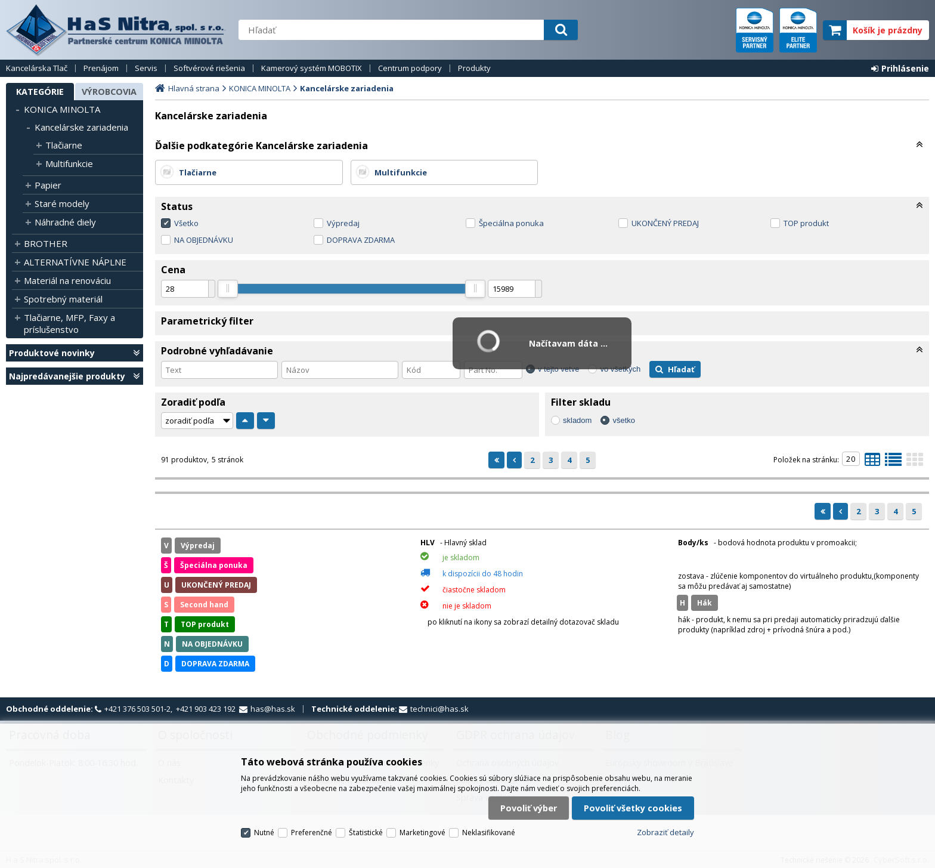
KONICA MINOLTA (62, 109)
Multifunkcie (69, 163)
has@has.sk (272, 708)
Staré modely (62, 203)
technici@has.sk (439, 708)
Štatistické (366, 832)
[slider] (228, 289)
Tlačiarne (63, 145)
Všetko (186, 223)
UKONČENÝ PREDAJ (665, 223)
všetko (623, 420)
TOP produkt (806, 223)
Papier (48, 185)
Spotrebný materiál (63, 299)
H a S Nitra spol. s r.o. (116, 30)
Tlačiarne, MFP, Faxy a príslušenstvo (69, 323)
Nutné (264, 832)
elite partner (798, 30)
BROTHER (45, 243)
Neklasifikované (488, 832)
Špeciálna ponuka (511, 223)
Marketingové (422, 832)
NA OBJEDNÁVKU (203, 239)
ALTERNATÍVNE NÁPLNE (75, 262)
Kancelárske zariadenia (81, 127)
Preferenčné (311, 832)
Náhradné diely (65, 222)
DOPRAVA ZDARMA (361, 239)
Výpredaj (343, 223)
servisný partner (754, 30)
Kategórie (40, 91)
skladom (577, 420)
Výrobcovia (109, 91)
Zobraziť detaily (665, 832)
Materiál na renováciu (67, 280)
